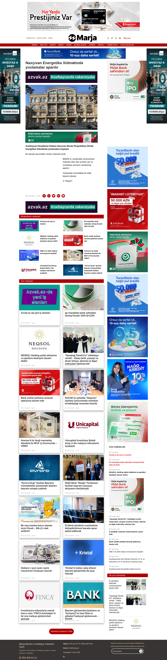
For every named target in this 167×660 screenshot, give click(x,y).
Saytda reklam (42, 38)
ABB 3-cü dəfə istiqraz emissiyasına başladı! (126, 552)
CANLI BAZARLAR (127, 45)
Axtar (127, 38)
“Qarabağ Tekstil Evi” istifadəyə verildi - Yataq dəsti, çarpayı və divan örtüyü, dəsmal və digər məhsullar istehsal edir (127, 521)
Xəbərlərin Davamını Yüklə (61, 631)
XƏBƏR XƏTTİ (112, 45)
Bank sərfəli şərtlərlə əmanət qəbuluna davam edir (93, 238)
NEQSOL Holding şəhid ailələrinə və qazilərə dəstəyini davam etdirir (49, 238)
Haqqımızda (30, 38)
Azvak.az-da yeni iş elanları (120, 455)
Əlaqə (50, 38)
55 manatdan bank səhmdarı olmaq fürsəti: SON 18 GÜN (93, 224)
